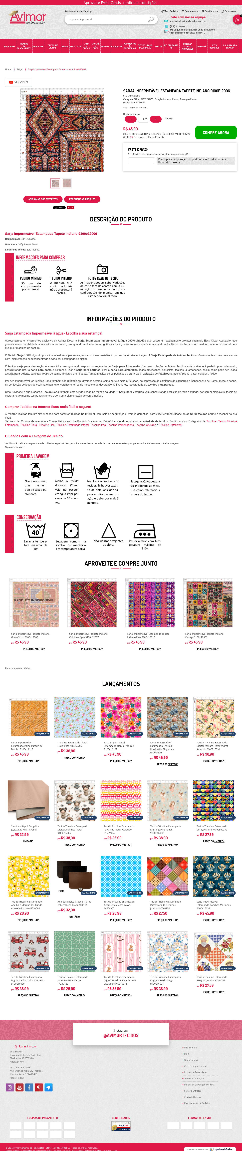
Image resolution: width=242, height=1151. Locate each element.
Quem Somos (191, 1059)
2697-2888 (17, 1062)
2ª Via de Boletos (192, 1096)
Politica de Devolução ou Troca (199, 1084)
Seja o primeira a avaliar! (135, 107)
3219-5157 (178, 26)
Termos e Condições (194, 1078)
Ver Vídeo (18, 82)
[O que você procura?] (151, 19)
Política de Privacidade (195, 1072)
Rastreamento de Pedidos (197, 1103)
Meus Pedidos (171, 11)
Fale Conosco (211, 11)
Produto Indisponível (34, 603)
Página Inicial (190, 1047)
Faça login (88, 11)
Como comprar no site (195, 1066)
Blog (186, 1053)
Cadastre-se (230, 11)
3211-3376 (17, 1077)
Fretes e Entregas (192, 1090)
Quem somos (191, 11)
